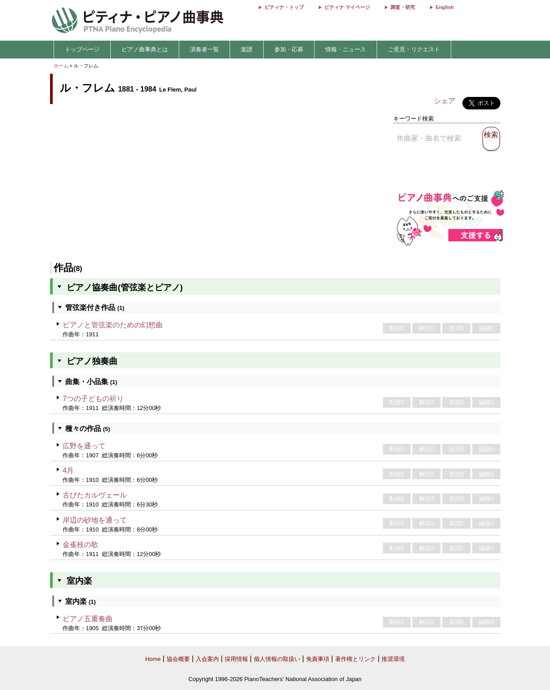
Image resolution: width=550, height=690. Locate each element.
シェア (444, 101)
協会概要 (178, 659)
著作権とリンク (355, 659)
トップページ (82, 49)
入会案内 (207, 659)
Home (153, 659)
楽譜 (246, 49)
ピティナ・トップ (284, 7)
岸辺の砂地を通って (95, 520)
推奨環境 (393, 659)
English (444, 7)
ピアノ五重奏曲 (88, 619)
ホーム (61, 65)
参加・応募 (288, 49)
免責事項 (317, 659)
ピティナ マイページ (347, 7)
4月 (68, 470)
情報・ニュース (345, 49)
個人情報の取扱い (277, 659)
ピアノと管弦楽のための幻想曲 (113, 325)
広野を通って (84, 446)
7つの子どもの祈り (93, 398)
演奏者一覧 (204, 49)
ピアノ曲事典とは (145, 49)
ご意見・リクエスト (414, 49)
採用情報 (236, 659)
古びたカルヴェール (95, 495)
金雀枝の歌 (80, 544)
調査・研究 (402, 7)
